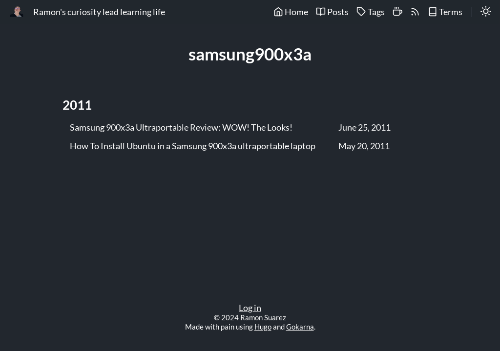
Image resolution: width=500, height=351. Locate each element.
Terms (445, 12)
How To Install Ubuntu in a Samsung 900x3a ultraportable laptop (192, 146)
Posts (332, 12)
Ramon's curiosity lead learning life (99, 12)
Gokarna (300, 326)
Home (290, 12)
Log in (250, 308)
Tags (370, 12)
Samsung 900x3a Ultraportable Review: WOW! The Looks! (181, 128)
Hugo (262, 326)
